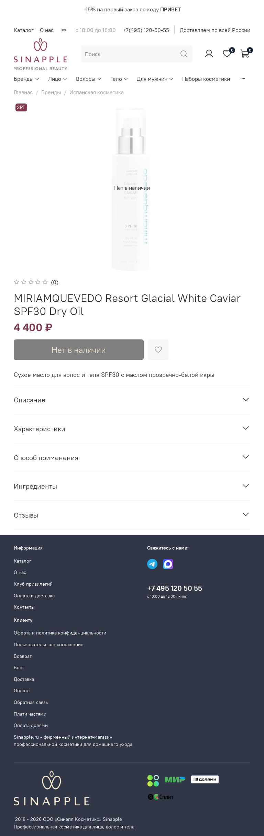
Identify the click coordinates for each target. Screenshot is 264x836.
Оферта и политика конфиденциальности (60, 633)
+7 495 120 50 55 (174, 588)
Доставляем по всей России (215, 29)
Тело (119, 78)
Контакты (24, 607)
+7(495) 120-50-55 (146, 29)
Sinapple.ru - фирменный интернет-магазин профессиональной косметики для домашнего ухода (73, 741)
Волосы (89, 78)
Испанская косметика (96, 92)
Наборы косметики (206, 78)
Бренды (27, 78)
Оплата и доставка (34, 596)
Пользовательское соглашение (49, 644)
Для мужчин (155, 78)
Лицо (58, 78)
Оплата (22, 690)
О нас (47, 29)
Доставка (24, 679)
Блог (19, 667)
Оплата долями (31, 725)
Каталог (24, 29)
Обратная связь (31, 702)
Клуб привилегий (33, 584)
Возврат (23, 656)
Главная (23, 92)
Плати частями (30, 714)
